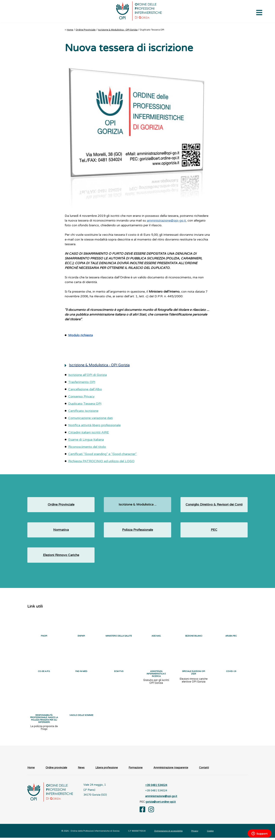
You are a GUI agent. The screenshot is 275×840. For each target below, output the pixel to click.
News (81, 770)
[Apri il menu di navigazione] (259, 12)
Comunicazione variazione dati (90, 418)
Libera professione (106, 770)
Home (70, 29)
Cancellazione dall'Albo (85, 389)
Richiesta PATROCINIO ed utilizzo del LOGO (101, 461)
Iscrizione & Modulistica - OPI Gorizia (118, 29)
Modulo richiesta (80, 335)
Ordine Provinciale (86, 29)
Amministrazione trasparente (170, 770)
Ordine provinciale (56, 770)
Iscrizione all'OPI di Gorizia (87, 375)
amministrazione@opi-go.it (166, 220)
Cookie (210, 833)
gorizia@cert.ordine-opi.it (161, 804)
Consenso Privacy (81, 396)
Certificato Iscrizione (83, 411)
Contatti (204, 770)
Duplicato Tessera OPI (84, 404)
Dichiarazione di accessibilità (168, 833)
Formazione (136, 770)
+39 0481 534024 (156, 787)
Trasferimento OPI (81, 382)
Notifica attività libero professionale (94, 425)
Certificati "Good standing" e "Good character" (102, 454)
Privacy (194, 833)
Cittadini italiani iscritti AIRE (88, 432)
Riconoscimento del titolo (87, 447)
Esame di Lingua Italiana (86, 439)
